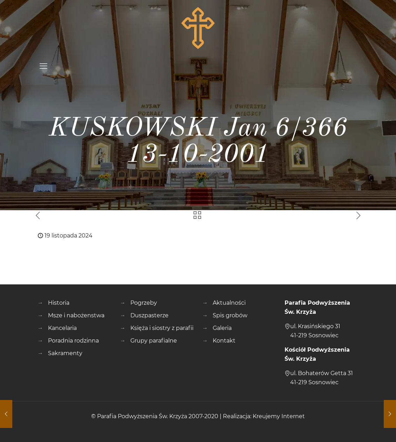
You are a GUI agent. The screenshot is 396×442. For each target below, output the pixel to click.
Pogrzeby (143, 302)
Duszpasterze (149, 315)
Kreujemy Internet (279, 416)
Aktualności (229, 302)
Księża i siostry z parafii (161, 328)
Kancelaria (62, 328)
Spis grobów (230, 315)
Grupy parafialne (153, 340)
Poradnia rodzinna (73, 340)
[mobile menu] (43, 66)
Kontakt (224, 340)
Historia (58, 302)
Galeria (222, 328)
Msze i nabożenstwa (76, 315)
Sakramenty (65, 353)
